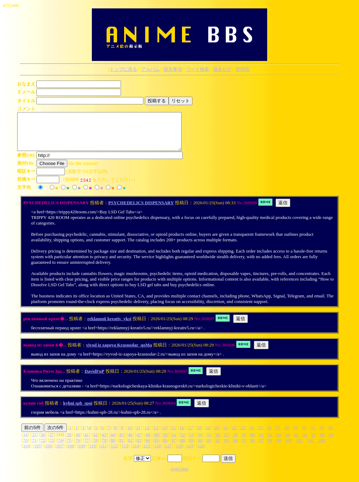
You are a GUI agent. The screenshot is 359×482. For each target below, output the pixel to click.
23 (243, 435)
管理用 (242, 69)
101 (299, 447)
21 (225, 435)
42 (95, 442)
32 (321, 435)
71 (34, 447)
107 (59, 453)
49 (156, 442)
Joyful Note (179, 476)
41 (86, 442)
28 (286, 435)
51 (173, 442)
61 (261, 442)
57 (226, 442)
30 (304, 435)
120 (200, 453)
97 (261, 447)
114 (136, 453)
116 (157, 453)
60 (252, 442)
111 (103, 453)
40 (77, 442)
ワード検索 (197, 69)
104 (26, 453)
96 (252, 447)
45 (121, 442)
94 (235, 447)
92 (217, 447)
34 (25, 442)
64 (287, 442)
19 (208, 435)
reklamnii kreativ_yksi (109, 326)
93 (226, 447)
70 (25, 447)
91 (208, 447)
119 (190, 453)
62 (270, 442)
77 (86, 447)
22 (234, 435)
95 (244, 447)
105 (37, 453)
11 (138, 435)
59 (244, 442)
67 (313, 442)
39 (69, 442)
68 (322, 442)
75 (69, 447)
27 (278, 435)
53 (191, 442)
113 (125, 453)
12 (146, 435)
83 (139, 447)
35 (34, 442)
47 (139, 442)
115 (146, 453)
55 (208, 442)
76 (77, 447)
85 (156, 447)
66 (305, 442)
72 (43, 447)
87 (173, 447)
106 (48, 453)
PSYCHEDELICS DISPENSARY (141, 210)
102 (310, 447)
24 (251, 435)
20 (217, 435)
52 (182, 442)
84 (147, 447)
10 (129, 435)
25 (260, 435)
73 (51, 447)
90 (200, 447)
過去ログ (222, 69)
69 (331, 442)
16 (182, 435)
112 (114, 453)
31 (313, 435)
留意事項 (173, 69)
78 (95, 447)
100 (288, 447)
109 (81, 453)
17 (190, 435)
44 (112, 442)
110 (92, 453)
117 (168, 453)
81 (121, 447)
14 (164, 435)
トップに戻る (123, 69)
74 (60, 447)
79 (104, 447)
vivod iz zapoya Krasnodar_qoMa (119, 352)
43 (104, 442)
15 (173, 435)
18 (199, 435)
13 (155, 435)
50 (165, 442)
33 (330, 435)
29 (295, 435)
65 (296, 442)
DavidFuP (94, 378)
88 (182, 447)
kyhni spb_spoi (77, 410)
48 (147, 442)
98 (270, 447)
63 (279, 442)
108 (70, 453)
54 (200, 442)
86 (165, 447)
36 (43, 442)
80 (112, 447)
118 (179, 453)
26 (269, 435)
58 (235, 442)
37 (51, 442)
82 (130, 447)
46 (130, 442)
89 (191, 447)
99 (278, 447)
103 (321, 447)
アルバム (150, 69)
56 (217, 442)
